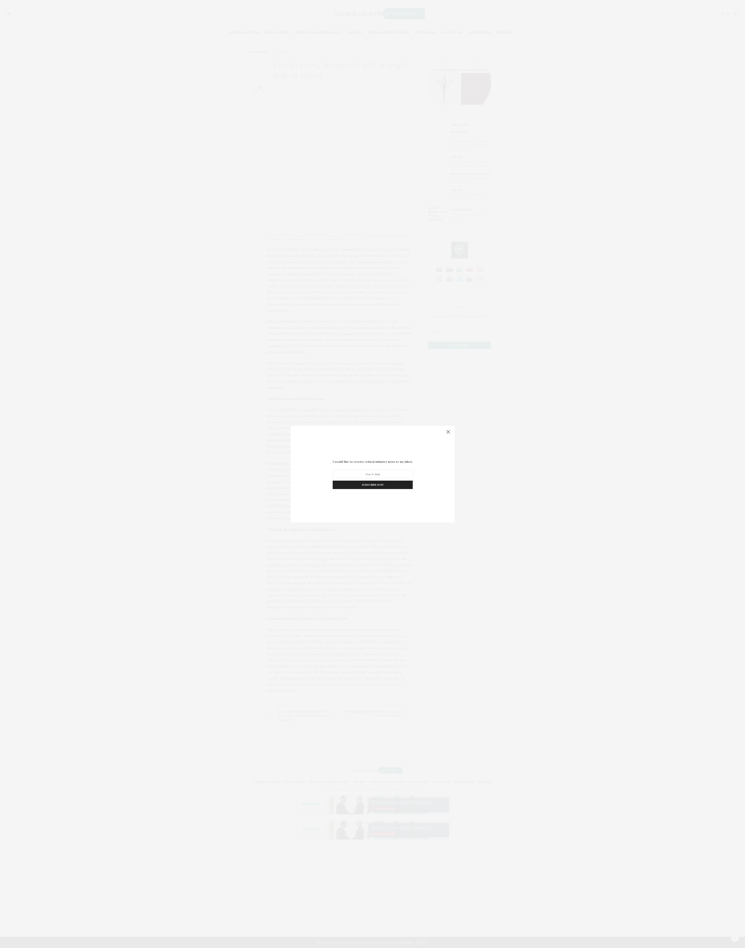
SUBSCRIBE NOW (372, 484)
